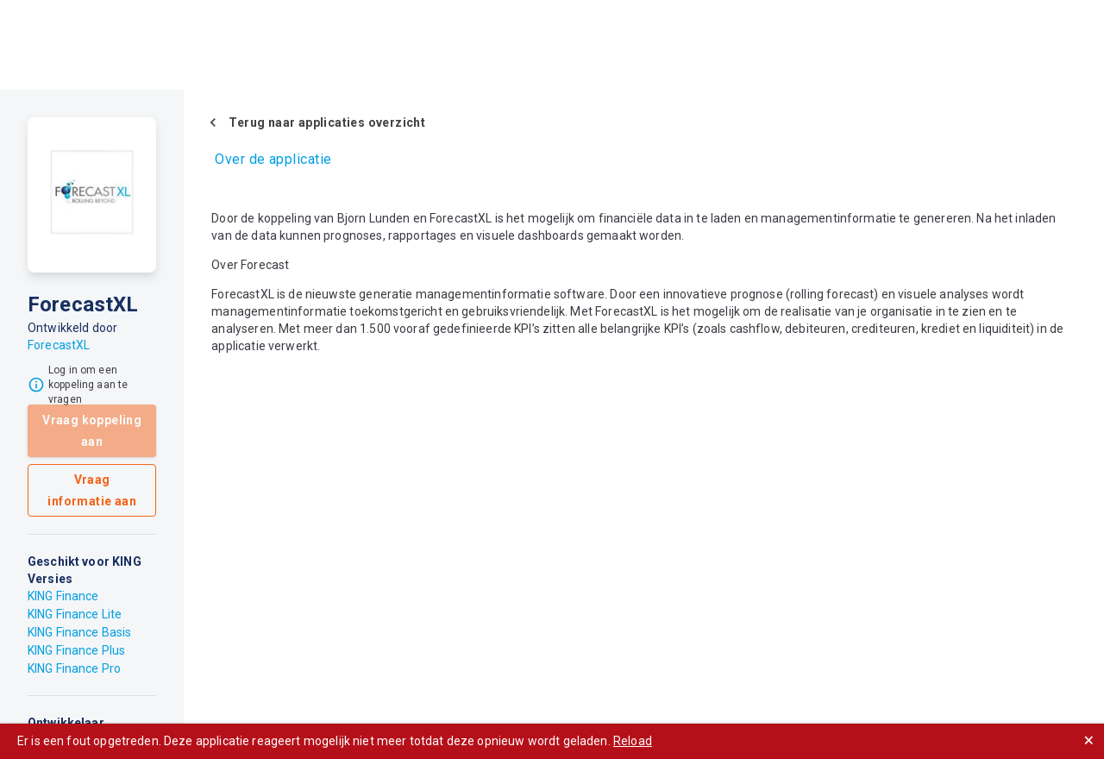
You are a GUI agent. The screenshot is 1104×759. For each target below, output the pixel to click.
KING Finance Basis (79, 632)
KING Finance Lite (75, 614)
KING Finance (63, 596)
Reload (632, 741)
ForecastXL (59, 345)
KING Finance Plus (76, 650)
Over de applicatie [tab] (273, 159)
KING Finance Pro (74, 668)
